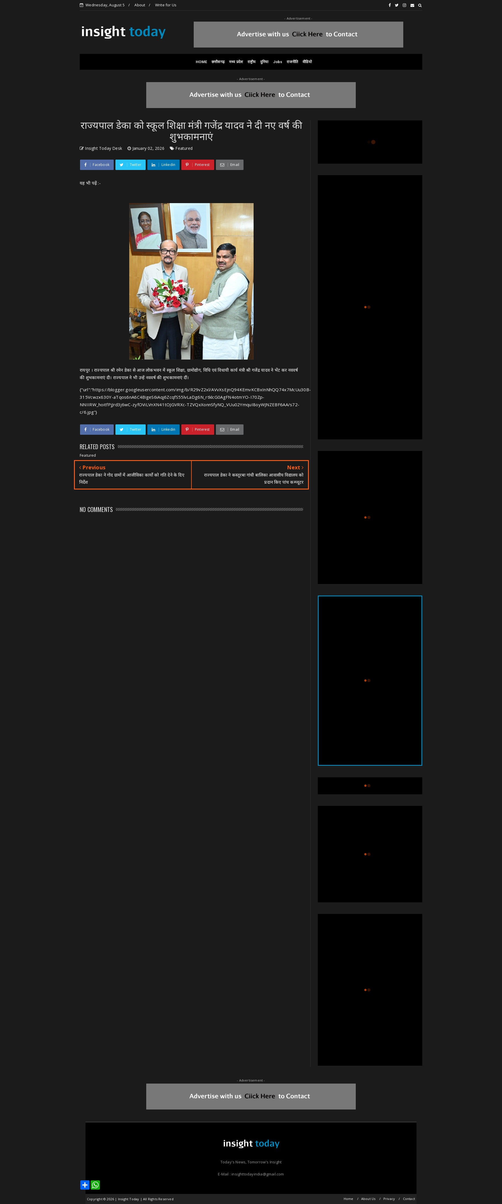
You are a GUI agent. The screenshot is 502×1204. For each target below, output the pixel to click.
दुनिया (264, 62)
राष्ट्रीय (252, 62)
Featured (184, 148)
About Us (368, 1198)
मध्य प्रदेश (236, 62)
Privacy (389, 1198)
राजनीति (292, 62)
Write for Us (165, 4)
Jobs (277, 62)
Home (348, 1198)
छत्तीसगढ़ (218, 62)
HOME (201, 62)
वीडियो (307, 62)
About (139, 4)
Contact (409, 1198)
